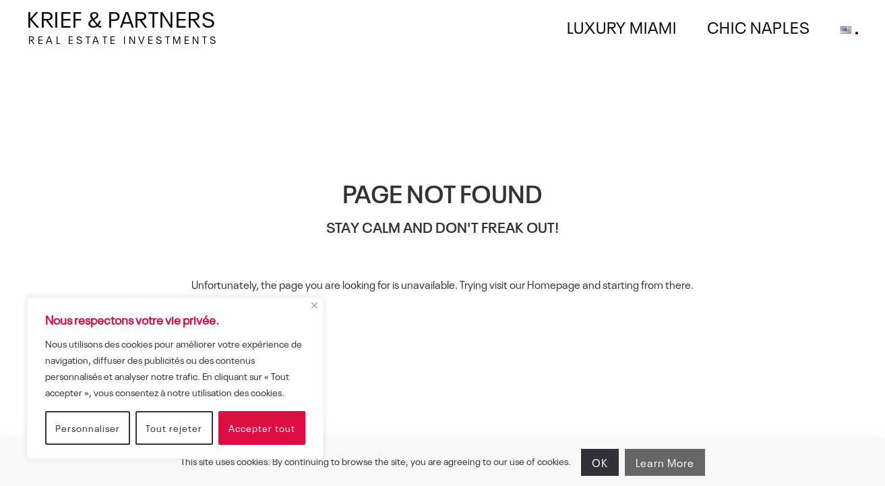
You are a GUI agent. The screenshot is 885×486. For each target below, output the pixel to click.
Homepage (553, 284)
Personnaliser (87, 427)
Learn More (665, 462)
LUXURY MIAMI (622, 26)
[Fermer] (314, 304)
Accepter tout (261, 427)
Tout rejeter (174, 427)
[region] (175, 378)
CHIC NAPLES (758, 26)
